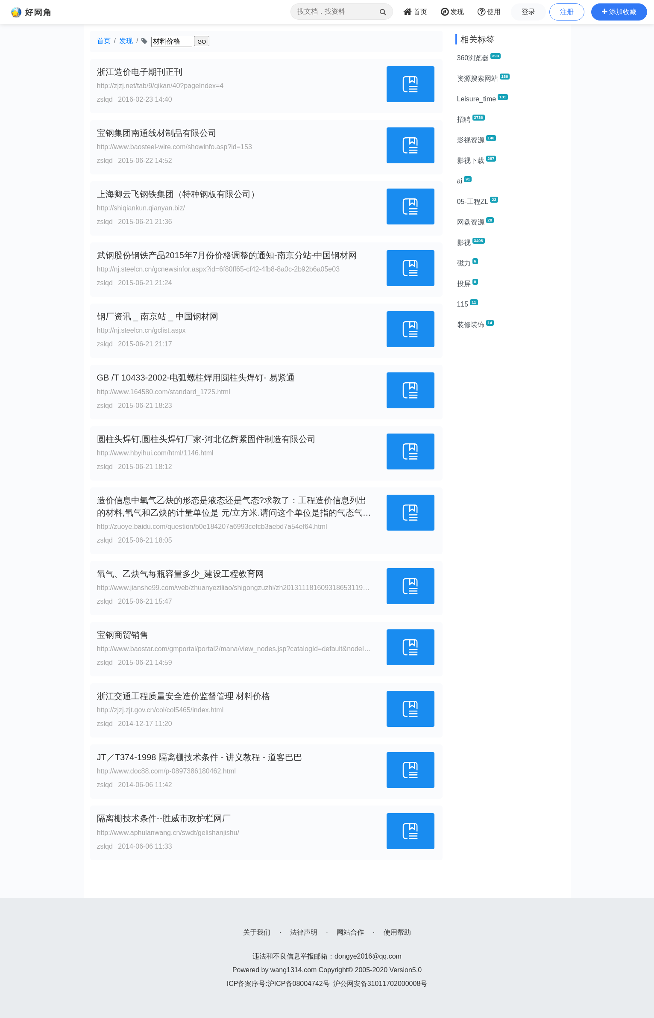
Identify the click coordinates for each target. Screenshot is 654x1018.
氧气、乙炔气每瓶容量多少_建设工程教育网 (180, 573)
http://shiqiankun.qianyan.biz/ (141, 208)
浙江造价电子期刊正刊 (139, 72)
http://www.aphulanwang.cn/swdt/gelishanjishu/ (168, 832)
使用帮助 (397, 932)
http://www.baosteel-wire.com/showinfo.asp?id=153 (174, 146)
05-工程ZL (477, 201)
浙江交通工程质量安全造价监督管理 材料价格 (183, 696)
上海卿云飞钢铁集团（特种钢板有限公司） (178, 194)
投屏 (467, 283)
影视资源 (476, 139)
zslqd (105, 99)
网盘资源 (475, 221)
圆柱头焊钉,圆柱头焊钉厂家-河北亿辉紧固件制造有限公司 (206, 439)
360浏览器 (479, 57)
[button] (619, 12)
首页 (104, 40)
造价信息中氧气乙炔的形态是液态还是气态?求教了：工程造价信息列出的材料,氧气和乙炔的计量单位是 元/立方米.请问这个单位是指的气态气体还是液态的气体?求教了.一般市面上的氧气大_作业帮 (234, 513)
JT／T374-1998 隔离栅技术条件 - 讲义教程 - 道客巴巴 (199, 757)
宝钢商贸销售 (122, 635)
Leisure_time (482, 98)
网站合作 (350, 932)
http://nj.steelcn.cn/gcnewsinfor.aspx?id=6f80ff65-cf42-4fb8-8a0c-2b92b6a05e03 (218, 269)
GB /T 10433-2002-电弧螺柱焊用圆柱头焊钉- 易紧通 (196, 377)
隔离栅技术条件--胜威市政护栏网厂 (164, 818)
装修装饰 (475, 324)
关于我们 (256, 932)
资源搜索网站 (483, 78)
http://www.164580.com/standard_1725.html (163, 391)
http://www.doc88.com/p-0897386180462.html (166, 771)
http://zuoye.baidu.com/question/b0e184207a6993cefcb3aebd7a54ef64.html (212, 526)
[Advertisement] (509, 465)
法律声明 (303, 932)
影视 (471, 242)
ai (464, 180)
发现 (126, 40)
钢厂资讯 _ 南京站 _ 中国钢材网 (157, 316)
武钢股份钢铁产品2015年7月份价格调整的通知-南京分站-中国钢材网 (227, 255)
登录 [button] (528, 11)
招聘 (471, 119)
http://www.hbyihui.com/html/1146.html (155, 453)
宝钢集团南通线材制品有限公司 (157, 133)
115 (467, 303)
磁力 (467, 262)
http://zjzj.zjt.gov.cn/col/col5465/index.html (160, 710)
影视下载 (476, 160)
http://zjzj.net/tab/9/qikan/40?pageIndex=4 (160, 85)
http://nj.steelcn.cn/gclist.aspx (141, 330)
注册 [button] (567, 11)
